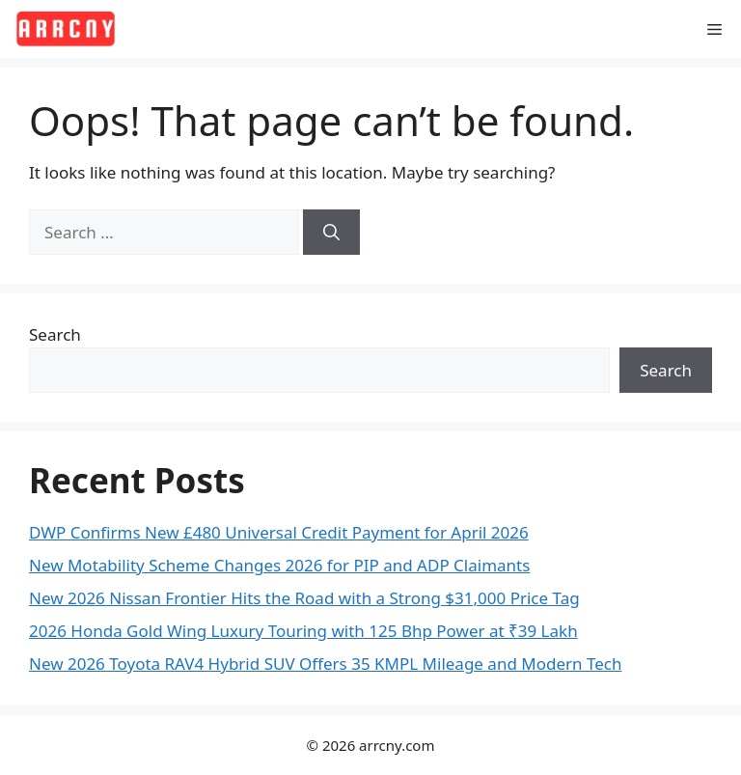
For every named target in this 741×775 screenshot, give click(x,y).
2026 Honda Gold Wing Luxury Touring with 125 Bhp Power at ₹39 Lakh (303, 631)
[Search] (331, 232)
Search (55, 334)
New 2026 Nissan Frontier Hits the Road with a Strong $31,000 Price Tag (304, 598)
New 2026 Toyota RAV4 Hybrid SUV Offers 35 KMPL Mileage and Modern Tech (325, 663)
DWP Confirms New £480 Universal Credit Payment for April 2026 (279, 532)
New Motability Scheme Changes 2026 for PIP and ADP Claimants (279, 565)
